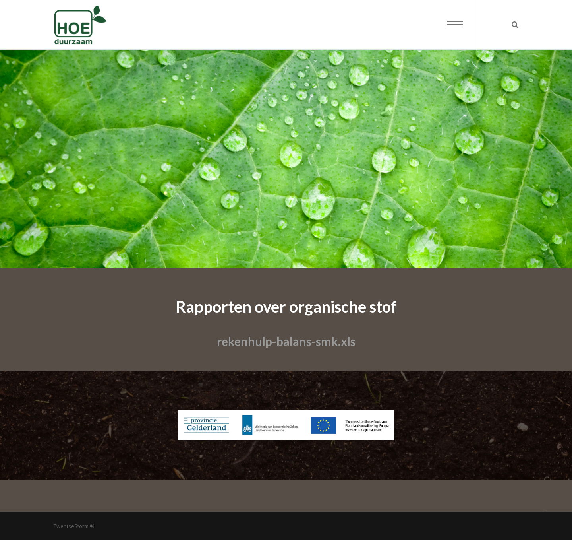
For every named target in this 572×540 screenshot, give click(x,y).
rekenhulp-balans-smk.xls (286, 341)
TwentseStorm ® (74, 526)
